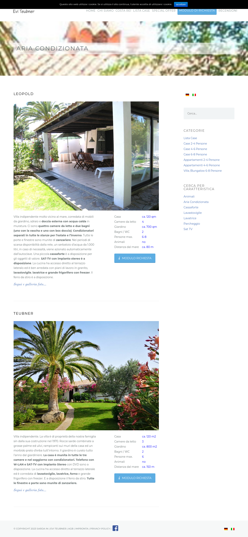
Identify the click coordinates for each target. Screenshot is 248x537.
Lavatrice (190, 218)
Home (91, 10)
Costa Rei (123, 10)
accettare (181, 4)
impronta (81, 528)
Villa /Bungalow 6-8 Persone (203, 170)
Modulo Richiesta (135, 258)
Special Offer (164, 10)
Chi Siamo (105, 10)
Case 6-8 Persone (195, 154)
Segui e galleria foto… (30, 284)
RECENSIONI (228, 10)
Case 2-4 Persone (195, 143)
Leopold (24, 94)
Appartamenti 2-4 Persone (202, 160)
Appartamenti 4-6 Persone (202, 165)
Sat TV (188, 229)
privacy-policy (100, 528)
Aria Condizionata (196, 202)
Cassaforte (191, 207)
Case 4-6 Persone (195, 149)
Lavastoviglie (193, 213)
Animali (189, 196)
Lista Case (141, 10)
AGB (70, 528)
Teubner (24, 313)
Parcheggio (192, 223)
